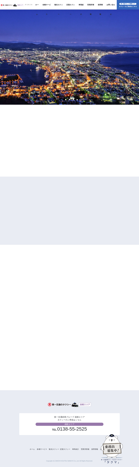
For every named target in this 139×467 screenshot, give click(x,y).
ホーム (37, 7)
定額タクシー (70, 7)
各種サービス (46, 7)
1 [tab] (61, 99)
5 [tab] (77, 99)
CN (31, 4)
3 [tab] (69, 99)
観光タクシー (58, 7)
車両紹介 (81, 7)
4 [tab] (73, 99)
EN (28, 4)
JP (25, 4)
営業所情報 (90, 7)
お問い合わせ (111, 7)
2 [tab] (65, 99)
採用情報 (100, 7)
